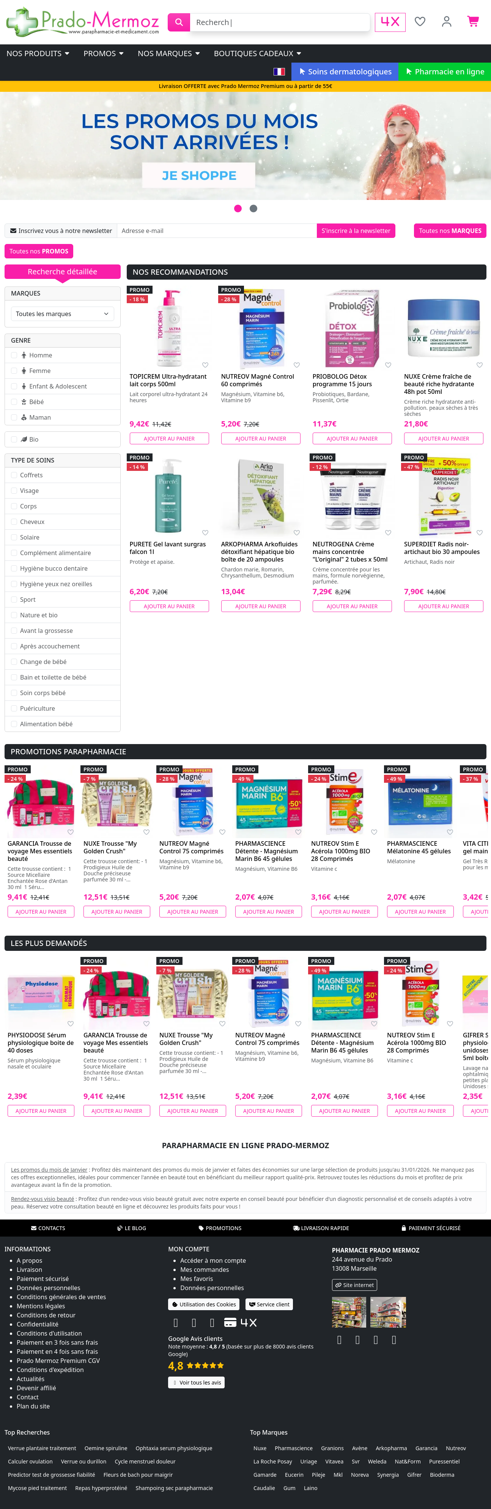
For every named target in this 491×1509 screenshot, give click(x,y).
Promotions (219, 1228)
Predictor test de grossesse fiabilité (51, 1474)
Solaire (29, 537)
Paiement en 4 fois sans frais (57, 1351)
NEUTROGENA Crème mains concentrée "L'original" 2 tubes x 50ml (350, 551)
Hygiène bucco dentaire (54, 568)
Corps (28, 506)
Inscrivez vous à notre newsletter (60, 231)
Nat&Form (408, 1461)
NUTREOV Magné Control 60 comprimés (257, 380)
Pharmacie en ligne (445, 71)
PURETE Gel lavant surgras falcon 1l (168, 548)
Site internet (354, 1285)
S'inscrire (356, 230)
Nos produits (38, 53)
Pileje (318, 1474)
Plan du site (33, 1406)
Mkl (338, 1474)
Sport (28, 599)
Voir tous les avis (196, 1382)
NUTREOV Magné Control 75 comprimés (191, 847)
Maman (35, 417)
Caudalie (264, 1488)
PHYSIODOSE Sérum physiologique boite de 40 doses (41, 1042)
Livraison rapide (321, 1228)
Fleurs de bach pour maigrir (138, 1474)
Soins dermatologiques (345, 71)
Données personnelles (48, 1288)
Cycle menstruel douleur (145, 1461)
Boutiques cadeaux (258, 53)
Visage (29, 490)
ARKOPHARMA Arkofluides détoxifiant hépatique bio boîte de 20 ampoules (259, 551)
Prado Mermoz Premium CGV (58, 1360)
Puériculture (37, 708)
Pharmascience (294, 1448)
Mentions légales (41, 1306)
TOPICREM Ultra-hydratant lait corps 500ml (168, 380)
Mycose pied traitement (37, 1488)
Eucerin (294, 1474)
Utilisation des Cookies (204, 1304)
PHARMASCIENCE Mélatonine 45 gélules (419, 847)
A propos (29, 1260)
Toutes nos (450, 231)
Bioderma (442, 1474)
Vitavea (335, 1461)
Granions (332, 1448)
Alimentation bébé (46, 724)
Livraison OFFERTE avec (245, 86)
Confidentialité (37, 1324)
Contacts (47, 1228)
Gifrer (414, 1474)
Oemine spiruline (106, 1448)
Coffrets (31, 475)
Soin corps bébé (43, 693)
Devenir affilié (36, 1388)
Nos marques (169, 53)
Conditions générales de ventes (61, 1297)
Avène (360, 1448)
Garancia (426, 1448)
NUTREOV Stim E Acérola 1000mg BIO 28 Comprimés (340, 851)
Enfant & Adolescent (53, 386)
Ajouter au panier (169, 438)
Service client (269, 1304)
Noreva (360, 1474)
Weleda (377, 1461)
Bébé (32, 402)
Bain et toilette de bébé (53, 677)
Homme (36, 355)
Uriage (309, 1461)
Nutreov (456, 1448)
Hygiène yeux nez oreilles (56, 584)
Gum (289, 1488)
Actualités (30, 1379)
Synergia (388, 1474)
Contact (28, 1397)
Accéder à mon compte (213, 1260)
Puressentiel (444, 1461)
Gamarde (265, 1474)
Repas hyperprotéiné (101, 1488)
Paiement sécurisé (431, 1228)
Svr (356, 1461)
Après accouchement (50, 646)
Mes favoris (196, 1279)
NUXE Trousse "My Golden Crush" (110, 847)
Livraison (29, 1269)
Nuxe (259, 1448)
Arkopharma (391, 1448)
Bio (29, 439)
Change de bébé (43, 662)
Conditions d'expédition (50, 1370)
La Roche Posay (272, 1461)
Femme (35, 370)
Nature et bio (39, 615)
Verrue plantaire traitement (42, 1448)
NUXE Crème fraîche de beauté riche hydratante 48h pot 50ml (439, 384)
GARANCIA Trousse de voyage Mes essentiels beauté (40, 851)
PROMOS (104, 53)
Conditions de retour (46, 1315)
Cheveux (32, 522)
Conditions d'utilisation (49, 1333)
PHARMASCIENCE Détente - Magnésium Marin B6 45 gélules (266, 851)
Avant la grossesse (46, 630)
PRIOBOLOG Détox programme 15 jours (342, 380)
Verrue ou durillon (84, 1461)
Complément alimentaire (55, 553)
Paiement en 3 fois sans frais (57, 1342)
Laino (311, 1488)
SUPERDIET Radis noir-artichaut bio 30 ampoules (442, 548)
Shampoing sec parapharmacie (174, 1488)
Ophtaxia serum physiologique (174, 1448)
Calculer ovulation (30, 1461)
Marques (25, 293)
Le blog (131, 1228)
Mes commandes (204, 1269)
